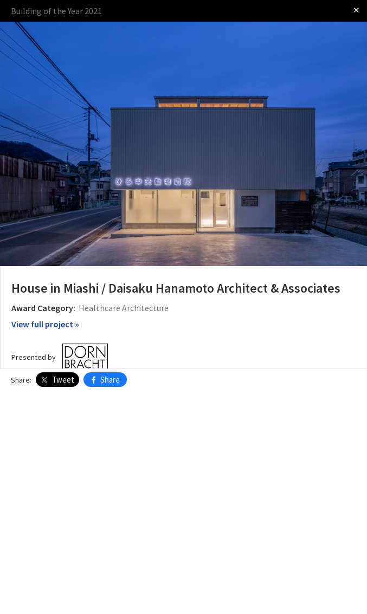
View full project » (45, 324)
